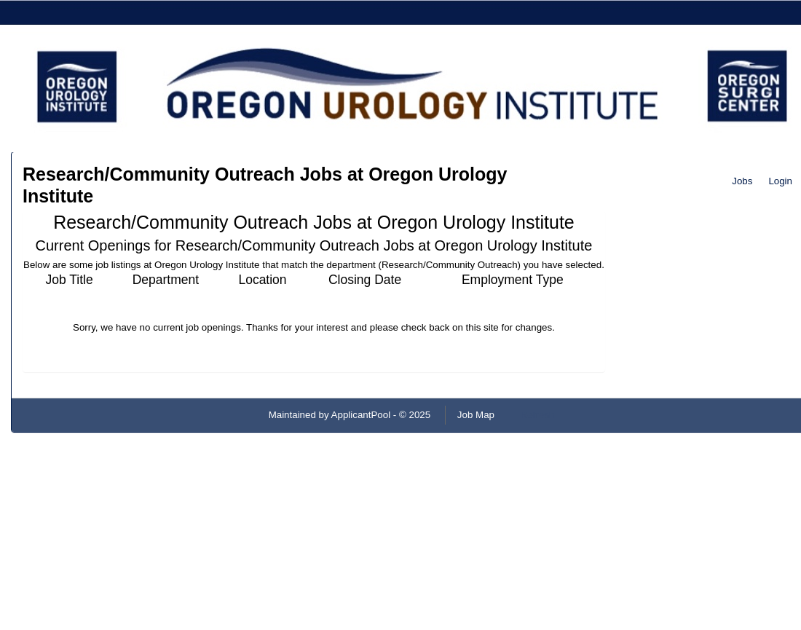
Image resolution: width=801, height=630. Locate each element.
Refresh (538, 414)
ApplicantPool (361, 414)
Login (780, 181)
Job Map (475, 414)
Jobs (742, 181)
